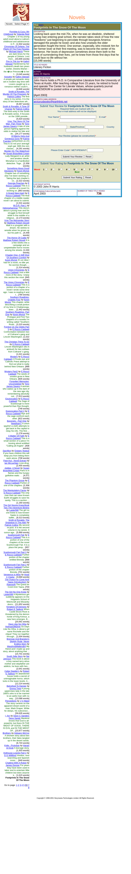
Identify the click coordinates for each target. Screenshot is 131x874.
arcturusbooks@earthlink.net (48, 98)
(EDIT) (38, 25)
